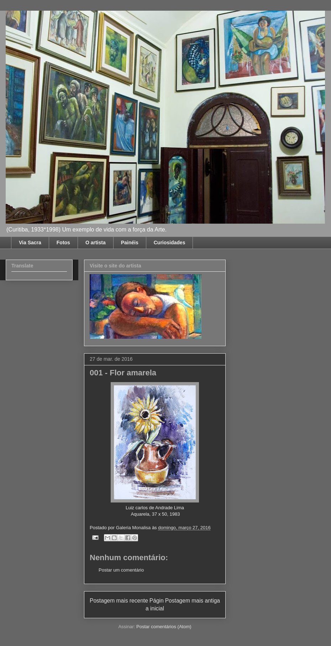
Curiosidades (169, 242)
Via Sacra (30, 242)
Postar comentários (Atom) (163, 626)
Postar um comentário (121, 570)
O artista (95, 242)
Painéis (129, 242)
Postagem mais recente (119, 601)
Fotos (63, 242)
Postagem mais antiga (192, 601)
